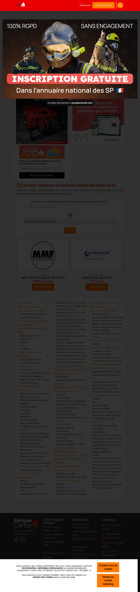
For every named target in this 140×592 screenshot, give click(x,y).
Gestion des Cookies (43, 577)
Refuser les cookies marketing (108, 580)
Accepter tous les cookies (108, 567)
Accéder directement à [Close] (70, 102)
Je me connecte (103, 5)
